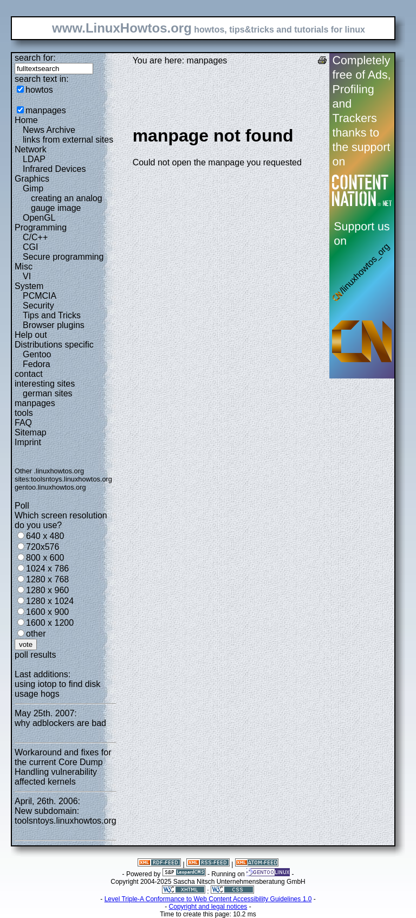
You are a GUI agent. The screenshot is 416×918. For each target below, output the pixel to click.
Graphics (32, 178)
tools (24, 413)
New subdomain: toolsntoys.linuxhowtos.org (65, 815)
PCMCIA (39, 295)
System (29, 286)
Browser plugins (53, 325)
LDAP (34, 159)
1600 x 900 (47, 612)
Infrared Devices (54, 169)
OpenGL (39, 217)
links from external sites (68, 139)
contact (29, 373)
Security (38, 305)
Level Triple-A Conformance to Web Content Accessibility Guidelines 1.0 (208, 899)
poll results (35, 654)
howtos (39, 89)
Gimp (33, 188)
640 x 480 (45, 536)
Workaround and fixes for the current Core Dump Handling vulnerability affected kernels (63, 767)
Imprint (28, 442)
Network (31, 149)
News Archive (49, 129)
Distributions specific (54, 344)
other (36, 633)
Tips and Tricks (52, 315)
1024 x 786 (47, 568)
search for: (35, 57)
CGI (30, 247)
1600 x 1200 (50, 622)
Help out (31, 334)
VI (27, 276)
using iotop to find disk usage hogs (57, 688)
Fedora (36, 364)
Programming (41, 227)
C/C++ (35, 237)
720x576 (42, 546)
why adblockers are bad (60, 723)
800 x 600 (45, 557)
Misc (23, 266)
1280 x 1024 (50, 601)
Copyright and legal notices (208, 906)
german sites (48, 393)
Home (26, 120)
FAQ (23, 422)
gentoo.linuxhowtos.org (50, 487)
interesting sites (45, 383)
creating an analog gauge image (66, 203)
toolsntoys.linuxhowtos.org (71, 479)
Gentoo (37, 354)
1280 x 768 (47, 579)
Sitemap (31, 432)
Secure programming (63, 256)
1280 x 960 (47, 590)
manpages (45, 110)
